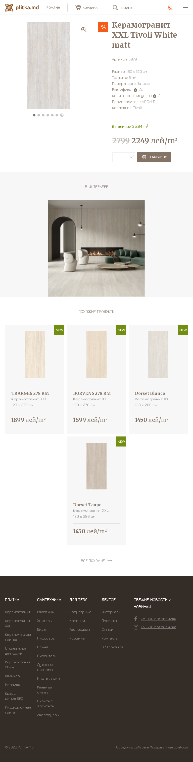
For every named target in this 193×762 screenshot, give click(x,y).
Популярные (80, 612)
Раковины (46, 612)
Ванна (42, 647)
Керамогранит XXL (17, 623)
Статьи (107, 629)
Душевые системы (45, 667)
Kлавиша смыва (44, 689)
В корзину (154, 157)
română (53, 8)
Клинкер (12, 676)
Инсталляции (48, 678)
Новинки (77, 620)
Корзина (77, 638)
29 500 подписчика (155, 627)
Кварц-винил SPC (14, 696)
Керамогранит (17, 612)
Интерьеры (111, 612)
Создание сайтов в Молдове (140, 747)
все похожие (93, 560)
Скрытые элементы (46, 703)
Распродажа (79, 629)
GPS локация (112, 647)
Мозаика (12, 684)
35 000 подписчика (155, 618)
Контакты (110, 638)
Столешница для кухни (15, 650)
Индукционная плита (18, 709)
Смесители (47, 656)
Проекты (109, 620)
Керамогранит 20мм (17, 664)
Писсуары (46, 638)
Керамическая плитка (18, 637)
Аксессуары (48, 715)
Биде (41, 629)
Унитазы (44, 620)
